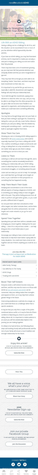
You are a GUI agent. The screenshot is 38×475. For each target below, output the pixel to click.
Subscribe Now (19, 353)
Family (15, 38)
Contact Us (12, 468)
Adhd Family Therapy (9, 265)
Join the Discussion (19, 444)
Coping (19, 25)
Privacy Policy (20, 468)
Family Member (22, 38)
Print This (19, 372)
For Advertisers (30, 468)
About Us (5, 468)
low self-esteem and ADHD (17, 290)
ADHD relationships (18, 139)
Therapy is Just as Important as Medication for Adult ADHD (19, 255)
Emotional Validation (6, 38)
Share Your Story (19, 396)
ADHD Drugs (7, 272)
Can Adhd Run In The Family (12, 269)
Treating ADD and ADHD (11, 276)
